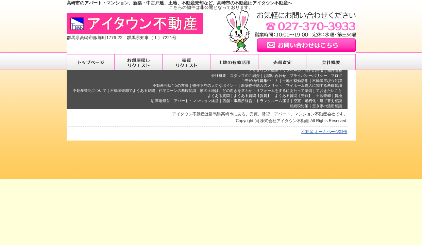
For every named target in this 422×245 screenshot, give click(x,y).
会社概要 (218, 76)
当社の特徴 (314, 70)
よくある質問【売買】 (293, 96)
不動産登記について (89, 90)
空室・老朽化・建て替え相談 (317, 101)
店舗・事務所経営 (237, 101)
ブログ (336, 76)
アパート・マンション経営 (196, 101)
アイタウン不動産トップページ (275, 70)
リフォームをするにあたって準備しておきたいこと (299, 90)
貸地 (338, 96)
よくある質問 (218, 96)
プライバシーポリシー (308, 76)
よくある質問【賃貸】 (252, 96)
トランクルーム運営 (273, 101)
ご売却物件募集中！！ (259, 81)
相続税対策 (299, 106)
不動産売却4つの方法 (170, 85)
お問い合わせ (275, 76)
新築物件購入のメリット (261, 85)
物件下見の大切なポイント (214, 85)
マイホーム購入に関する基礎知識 (314, 85)
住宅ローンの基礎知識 (177, 90)
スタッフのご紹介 (245, 76)
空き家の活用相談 (327, 106)
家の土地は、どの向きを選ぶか (226, 90)
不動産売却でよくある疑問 (132, 90)
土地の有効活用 (295, 81)
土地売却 (323, 96)
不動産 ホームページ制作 (324, 131)
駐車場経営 (160, 101)
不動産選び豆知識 (327, 81)
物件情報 (334, 70)
